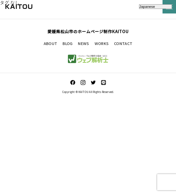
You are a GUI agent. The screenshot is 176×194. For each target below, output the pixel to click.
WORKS (102, 43)
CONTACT (123, 43)
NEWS (83, 43)
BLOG (68, 43)
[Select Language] (155, 6)
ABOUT (50, 43)
